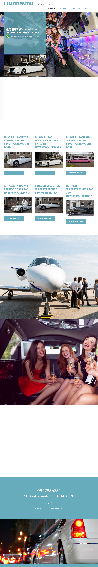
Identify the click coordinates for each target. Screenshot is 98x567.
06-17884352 (75, 8)
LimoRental (19, 4)
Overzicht (63, 8)
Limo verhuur (88, 8)
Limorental (51, 8)
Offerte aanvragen (14, 173)
